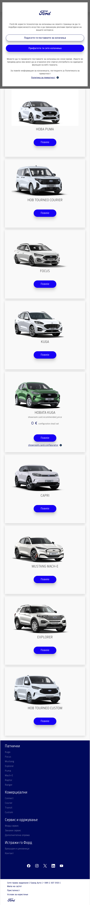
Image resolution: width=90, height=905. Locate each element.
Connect (9, 798)
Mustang (9, 761)
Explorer (9, 766)
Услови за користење (17, 895)
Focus (8, 757)
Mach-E (9, 775)
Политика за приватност (45, 77)
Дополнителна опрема (17, 835)
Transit (8, 808)
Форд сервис (12, 826)
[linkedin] (53, 866)
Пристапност (13, 890)
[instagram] (37, 866)
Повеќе (45, 142)
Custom (9, 812)
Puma (8, 771)
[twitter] (45, 866)
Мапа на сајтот (14, 886)
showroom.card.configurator (45, 445)
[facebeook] (28, 866)
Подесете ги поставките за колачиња (45, 38)
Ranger (8, 785)
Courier (8, 803)
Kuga (7, 752)
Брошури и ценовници (17, 849)
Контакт (9, 853)
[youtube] (61, 866)
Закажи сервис (13, 830)
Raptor (8, 780)
